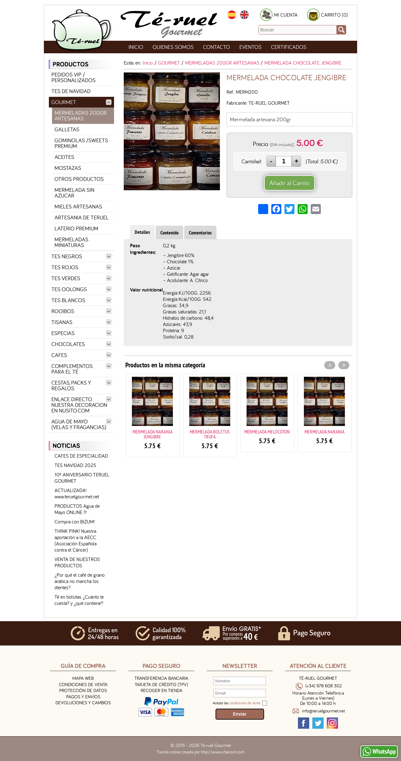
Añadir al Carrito (289, 183)
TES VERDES (81, 278)
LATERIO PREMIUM (76, 228)
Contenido (169, 232)
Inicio (135, 46)
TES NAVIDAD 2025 (75, 465)
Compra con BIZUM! (75, 521)
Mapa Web (83, 678)
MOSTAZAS (68, 167)
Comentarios (200, 232)
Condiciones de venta (83, 684)
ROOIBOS (81, 311)
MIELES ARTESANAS (78, 206)
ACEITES (64, 156)
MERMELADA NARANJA (325, 431)
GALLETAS (67, 129)
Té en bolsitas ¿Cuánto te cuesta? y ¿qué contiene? (79, 600)
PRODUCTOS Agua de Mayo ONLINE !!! (77, 509)
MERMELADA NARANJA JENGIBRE (153, 434)
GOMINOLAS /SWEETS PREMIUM (81, 143)
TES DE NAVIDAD (71, 91)
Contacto (216, 46)
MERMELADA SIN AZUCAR (74, 192)
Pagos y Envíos (83, 697)
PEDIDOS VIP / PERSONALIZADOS (73, 77)
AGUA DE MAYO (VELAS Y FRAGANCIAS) (81, 424)
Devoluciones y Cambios (83, 703)
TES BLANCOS (81, 300)
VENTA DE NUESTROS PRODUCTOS (77, 562)
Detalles (142, 232)
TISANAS (81, 322)
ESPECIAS (81, 333)
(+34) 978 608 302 (323, 686)
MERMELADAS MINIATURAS (71, 242)
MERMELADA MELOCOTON (267, 431)
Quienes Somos (173, 46)
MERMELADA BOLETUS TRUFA (210, 434)
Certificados (288, 46)
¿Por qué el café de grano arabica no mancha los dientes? (80, 581)
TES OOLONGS (81, 289)
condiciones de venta (244, 703)
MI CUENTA (286, 15)
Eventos (250, 46)
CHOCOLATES (81, 344)
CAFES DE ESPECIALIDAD (81, 456)
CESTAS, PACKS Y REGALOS (81, 385)
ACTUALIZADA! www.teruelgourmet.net (77, 493)
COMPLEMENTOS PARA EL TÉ (81, 368)
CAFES (81, 355)
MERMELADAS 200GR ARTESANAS (81, 115)
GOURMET (81, 102)
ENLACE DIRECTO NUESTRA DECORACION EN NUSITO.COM (81, 405)
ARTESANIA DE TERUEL (82, 217)
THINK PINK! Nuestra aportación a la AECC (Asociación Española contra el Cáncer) (75, 540)
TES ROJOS (81, 267)
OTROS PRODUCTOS (79, 178)
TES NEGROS (81, 256)
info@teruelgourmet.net (323, 711)
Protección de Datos (83, 690)
